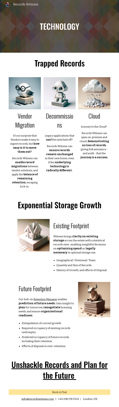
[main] (59, 26)
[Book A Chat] (59, 392)
